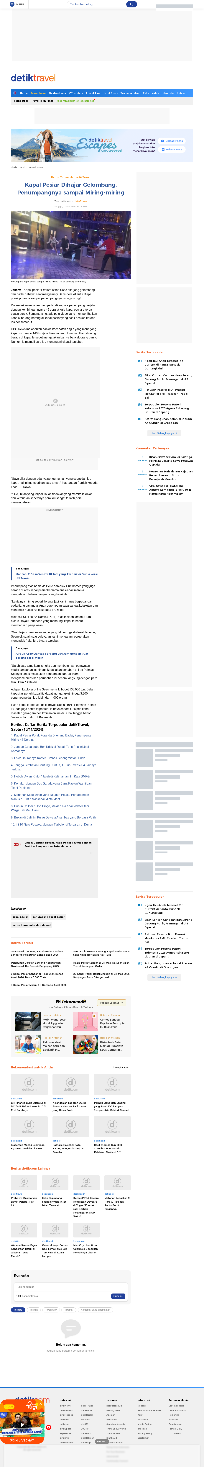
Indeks (181, 92)
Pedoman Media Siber (149, 1410)
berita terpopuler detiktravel (31, 925)
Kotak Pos (143, 1419)
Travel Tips (93, 92)
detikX (84, 1424)
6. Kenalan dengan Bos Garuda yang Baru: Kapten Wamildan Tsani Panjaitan (51, 785)
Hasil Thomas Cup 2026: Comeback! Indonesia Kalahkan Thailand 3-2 (108, 1148)
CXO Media (175, 1433)
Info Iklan (142, 1428)
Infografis (168, 92)
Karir (140, 1415)
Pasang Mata (113, 1410)
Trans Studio (113, 1433)
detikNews (65, 1405)
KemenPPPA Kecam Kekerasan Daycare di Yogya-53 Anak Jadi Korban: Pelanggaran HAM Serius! (86, 1207)
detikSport (65, 1428)
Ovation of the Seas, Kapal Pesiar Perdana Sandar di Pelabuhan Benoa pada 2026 (37, 953)
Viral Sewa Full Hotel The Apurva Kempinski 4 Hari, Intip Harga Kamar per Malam (170, 489)
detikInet (64, 1419)
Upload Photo (172, 140)
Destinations (57, 92)
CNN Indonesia (176, 1405)
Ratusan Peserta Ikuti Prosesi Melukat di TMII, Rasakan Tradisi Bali (166, 393)
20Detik (85, 1428)
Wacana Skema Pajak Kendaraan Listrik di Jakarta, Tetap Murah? (24, 1251)
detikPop (86, 1442)
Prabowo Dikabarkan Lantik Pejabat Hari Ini (24, 1201)
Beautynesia (175, 1424)
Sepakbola (65, 1433)
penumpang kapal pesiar (48, 916)
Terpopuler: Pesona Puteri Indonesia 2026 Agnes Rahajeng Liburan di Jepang (166, 408)
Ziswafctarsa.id (114, 1442)
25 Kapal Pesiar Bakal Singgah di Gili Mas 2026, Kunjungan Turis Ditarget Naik (101, 975)
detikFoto (86, 1433)
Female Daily (175, 1428)
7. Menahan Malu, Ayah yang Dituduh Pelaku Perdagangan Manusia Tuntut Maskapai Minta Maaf (50, 797)
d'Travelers (75, 92)
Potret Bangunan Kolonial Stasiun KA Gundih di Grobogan (168, 421)
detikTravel (17, 167)
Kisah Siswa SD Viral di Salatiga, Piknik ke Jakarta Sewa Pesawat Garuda (171, 460)
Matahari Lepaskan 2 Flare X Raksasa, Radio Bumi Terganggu (117, 1203)
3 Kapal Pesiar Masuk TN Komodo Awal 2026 (39, 984)
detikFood (86, 1410)
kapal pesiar (20, 916)
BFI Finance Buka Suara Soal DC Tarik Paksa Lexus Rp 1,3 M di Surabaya (28, 1106)
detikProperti (66, 1442)
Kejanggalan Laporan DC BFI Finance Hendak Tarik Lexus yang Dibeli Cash (69, 1106)
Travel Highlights (42, 100)
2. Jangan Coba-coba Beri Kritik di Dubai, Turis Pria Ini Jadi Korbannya (50, 748)
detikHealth (87, 1415)
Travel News (38, 92)
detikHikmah (87, 1438)
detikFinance (66, 1415)
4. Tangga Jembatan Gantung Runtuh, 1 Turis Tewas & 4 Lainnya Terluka (53, 767)
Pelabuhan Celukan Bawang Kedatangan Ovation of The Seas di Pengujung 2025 (36, 964)
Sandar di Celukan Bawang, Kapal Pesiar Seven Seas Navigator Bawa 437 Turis (101, 953)
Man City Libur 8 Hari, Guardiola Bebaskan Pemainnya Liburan (86, 1249)
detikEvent (111, 1419)
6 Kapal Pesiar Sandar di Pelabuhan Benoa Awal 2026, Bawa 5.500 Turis (37, 975)
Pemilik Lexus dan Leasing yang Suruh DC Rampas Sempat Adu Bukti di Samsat (111, 1106)
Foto (146, 92)
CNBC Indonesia (177, 1410)
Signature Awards (115, 1424)
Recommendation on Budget (75, 100)
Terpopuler (21, 100)
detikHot (64, 1424)
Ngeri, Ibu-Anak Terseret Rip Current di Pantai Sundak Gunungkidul (163, 364)
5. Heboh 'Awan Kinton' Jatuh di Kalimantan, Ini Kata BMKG (50, 776)
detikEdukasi (66, 1410)
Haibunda (174, 1415)
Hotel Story (110, 92)
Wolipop (85, 1419)
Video (155, 92)
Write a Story (172, 149)
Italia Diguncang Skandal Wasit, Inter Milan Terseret (54, 1201)
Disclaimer (143, 1438)
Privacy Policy (145, 1433)
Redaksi (142, 1405)
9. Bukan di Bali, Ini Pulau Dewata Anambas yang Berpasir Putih (53, 817)
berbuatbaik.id (114, 1405)
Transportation (130, 92)
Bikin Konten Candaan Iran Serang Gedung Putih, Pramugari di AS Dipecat (168, 379)
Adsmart (110, 1415)
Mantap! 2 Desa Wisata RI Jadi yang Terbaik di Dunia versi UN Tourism (57, 576)
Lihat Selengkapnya (164, 433)
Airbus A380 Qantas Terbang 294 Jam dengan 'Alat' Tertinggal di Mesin (52, 655)
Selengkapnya (122, 1067)
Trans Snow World (116, 1428)
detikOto (64, 1438)
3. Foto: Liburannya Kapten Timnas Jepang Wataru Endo (48, 758)
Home (24, 92)
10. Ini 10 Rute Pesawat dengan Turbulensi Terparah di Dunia (51, 824)
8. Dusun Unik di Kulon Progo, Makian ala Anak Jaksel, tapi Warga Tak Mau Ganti (50, 808)
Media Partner (145, 1424)
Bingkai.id (111, 1438)
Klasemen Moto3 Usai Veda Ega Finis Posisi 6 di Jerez (28, 1146)
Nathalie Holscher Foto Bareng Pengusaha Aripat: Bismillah (68, 1148)
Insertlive (173, 1419)
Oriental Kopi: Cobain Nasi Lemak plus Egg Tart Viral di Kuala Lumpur (55, 1251)
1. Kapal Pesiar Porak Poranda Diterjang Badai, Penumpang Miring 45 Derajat (51, 737)
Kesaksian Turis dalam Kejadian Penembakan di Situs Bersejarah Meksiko (171, 475)
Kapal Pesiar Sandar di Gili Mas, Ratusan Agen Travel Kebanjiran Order (101, 964)
